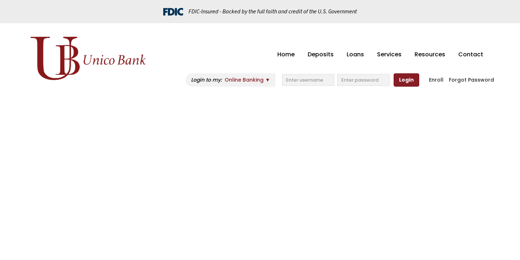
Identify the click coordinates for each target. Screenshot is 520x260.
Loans (355, 54)
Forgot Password (471, 79)
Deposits (321, 54)
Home (286, 54)
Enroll (436, 79)
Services (389, 54)
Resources (430, 54)
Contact (470, 54)
